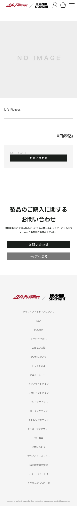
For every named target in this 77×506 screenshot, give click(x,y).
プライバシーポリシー (38, 456)
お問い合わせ (38, 447)
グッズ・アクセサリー (38, 429)
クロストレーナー (39, 375)
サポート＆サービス (38, 474)
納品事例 (38, 329)
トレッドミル (38, 365)
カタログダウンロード (38, 483)
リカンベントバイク (38, 393)
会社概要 (38, 438)
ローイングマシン (39, 411)
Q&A (38, 320)
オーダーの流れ (38, 338)
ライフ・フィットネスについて (38, 311)
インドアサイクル (39, 402)
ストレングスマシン (38, 420)
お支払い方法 (38, 347)
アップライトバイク (38, 383)
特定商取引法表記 (39, 465)
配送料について (38, 356)
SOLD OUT (18, 153)
